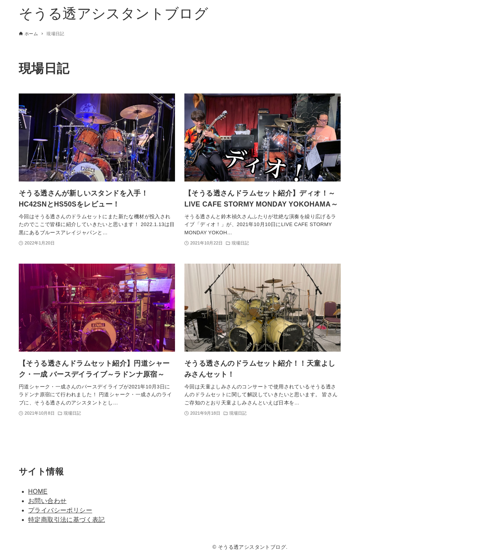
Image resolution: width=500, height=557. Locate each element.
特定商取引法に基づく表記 (66, 519)
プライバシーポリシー (60, 510)
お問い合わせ (47, 501)
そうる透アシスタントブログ (113, 13)
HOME (38, 491)
